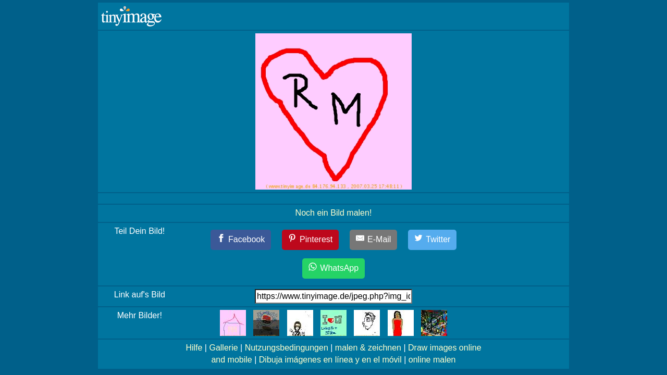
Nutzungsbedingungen (286, 347)
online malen (432, 359)
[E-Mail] (374, 240)
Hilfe (194, 347)
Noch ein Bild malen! (333, 212)
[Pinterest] (310, 240)
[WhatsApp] (333, 268)
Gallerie (223, 347)
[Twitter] (432, 240)
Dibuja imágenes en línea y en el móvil (330, 359)
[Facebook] (241, 240)
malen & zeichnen (368, 347)
